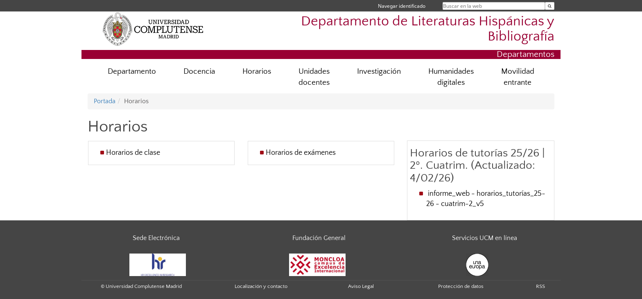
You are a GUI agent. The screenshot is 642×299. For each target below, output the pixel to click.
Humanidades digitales (451, 77)
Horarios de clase (133, 153)
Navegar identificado (401, 5)
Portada (104, 101)
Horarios (256, 71)
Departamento (132, 71)
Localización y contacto (261, 286)
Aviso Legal (361, 286)
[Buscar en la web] (549, 6)
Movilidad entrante (517, 77)
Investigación (379, 71)
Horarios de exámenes (301, 153)
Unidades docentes (314, 77)
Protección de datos (461, 286)
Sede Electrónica (156, 238)
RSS (540, 286)
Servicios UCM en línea (484, 238)
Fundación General (319, 238)
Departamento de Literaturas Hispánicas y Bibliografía (427, 29)
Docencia (199, 71)
